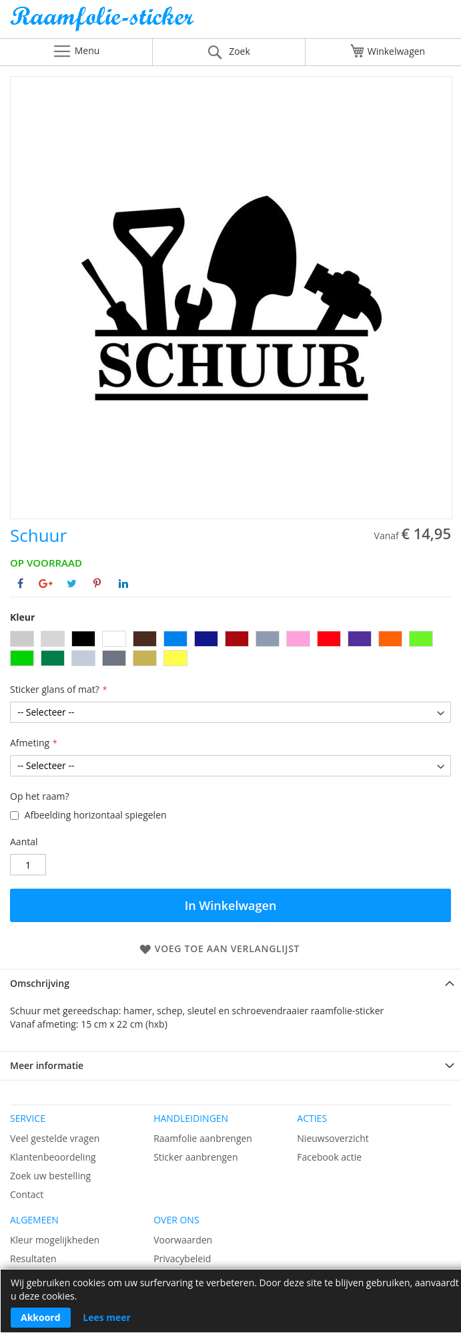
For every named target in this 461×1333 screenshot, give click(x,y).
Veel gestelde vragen (54, 1138)
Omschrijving (39, 983)
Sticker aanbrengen (195, 1157)
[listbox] (230, 650)
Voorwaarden (182, 1239)
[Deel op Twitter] (72, 583)
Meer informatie (46, 1065)
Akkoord (41, 1317)
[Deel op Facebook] (20, 583)
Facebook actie (329, 1157)
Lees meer (107, 1317)
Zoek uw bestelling (50, 1175)
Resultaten (33, 1258)
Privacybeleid (182, 1258)
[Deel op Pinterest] (97, 583)
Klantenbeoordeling (53, 1157)
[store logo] (230, 22)
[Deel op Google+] (46, 583)
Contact (26, 1194)
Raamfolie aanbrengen (202, 1138)
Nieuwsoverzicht (332, 1138)
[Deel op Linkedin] (123, 583)
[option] (22, 639)
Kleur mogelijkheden (54, 1239)
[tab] (230, 983)
